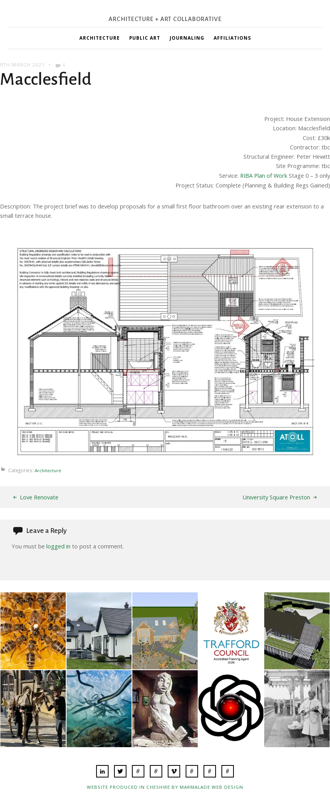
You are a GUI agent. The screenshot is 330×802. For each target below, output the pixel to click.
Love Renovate (39, 497)
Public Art (144, 38)
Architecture (99, 38)
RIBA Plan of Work (263, 175)
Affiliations (232, 38)
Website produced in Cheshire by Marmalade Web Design (165, 786)
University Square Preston (276, 497)
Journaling (187, 38)
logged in (58, 546)
